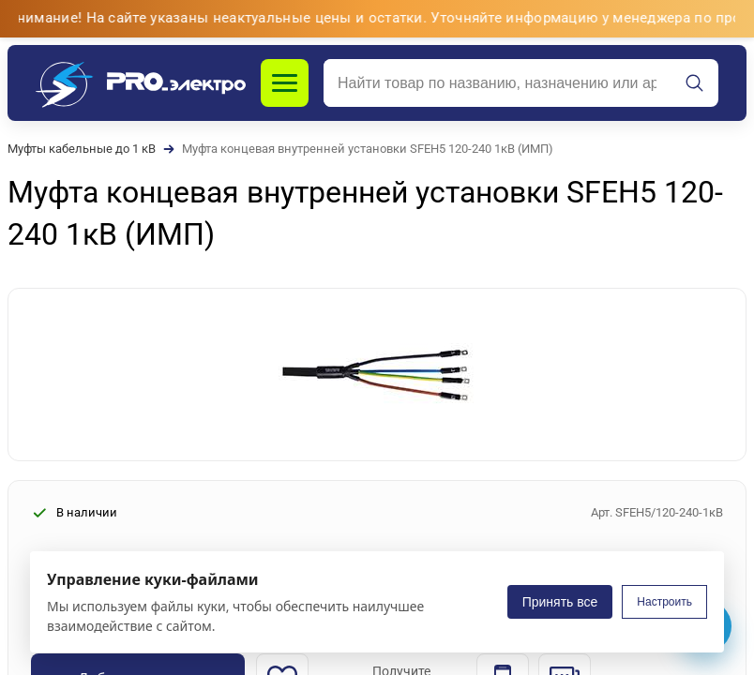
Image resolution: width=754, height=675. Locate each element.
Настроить (664, 601)
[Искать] (695, 83)
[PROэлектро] (141, 83)
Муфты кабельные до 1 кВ (82, 149)
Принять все (560, 601)
